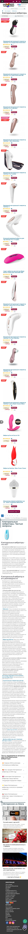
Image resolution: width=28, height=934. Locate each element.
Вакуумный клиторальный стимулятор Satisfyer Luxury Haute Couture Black (14, 403)
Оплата (7, 889)
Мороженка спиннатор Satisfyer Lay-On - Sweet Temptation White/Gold (14, 501)
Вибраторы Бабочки (8, 639)
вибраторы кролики (12, 729)
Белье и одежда (10, 911)
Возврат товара (9, 898)
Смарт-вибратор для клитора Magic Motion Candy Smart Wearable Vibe (13, 271)
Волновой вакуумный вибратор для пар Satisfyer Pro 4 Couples (13, 239)
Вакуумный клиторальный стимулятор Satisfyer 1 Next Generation (14, 140)
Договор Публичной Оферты (13, 893)
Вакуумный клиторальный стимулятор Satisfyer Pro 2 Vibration (14, 107)
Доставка (8, 887)
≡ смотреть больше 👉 (14, 877)
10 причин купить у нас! (11, 892)
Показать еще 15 (14, 511)
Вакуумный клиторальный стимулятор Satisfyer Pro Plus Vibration (14, 337)
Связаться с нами (10, 896)
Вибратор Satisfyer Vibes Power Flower (14, 468)
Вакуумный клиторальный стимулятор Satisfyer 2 (14, 206)
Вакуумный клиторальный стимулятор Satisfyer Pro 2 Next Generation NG (14, 74)
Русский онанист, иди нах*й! (11, 822)
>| (17, 515)
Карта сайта (9, 899)
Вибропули (5, 609)
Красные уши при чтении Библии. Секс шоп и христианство (14, 869)
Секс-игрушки (9, 907)
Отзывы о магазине (10, 895)
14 (8, 44)
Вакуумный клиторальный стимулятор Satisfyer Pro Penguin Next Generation (14, 42)
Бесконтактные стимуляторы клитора (13, 680)
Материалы (8, 916)
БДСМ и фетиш (9, 910)
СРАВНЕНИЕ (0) (19, 16)
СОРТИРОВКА (5, 16)
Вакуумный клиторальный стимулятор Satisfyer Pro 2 (14, 370)
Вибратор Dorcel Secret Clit (11, 435)
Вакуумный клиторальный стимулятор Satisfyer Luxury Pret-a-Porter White (14, 304)
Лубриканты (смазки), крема (13, 908)
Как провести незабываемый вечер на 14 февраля (14, 845)
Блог (7, 917)
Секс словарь (9, 884)
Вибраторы (14, 11)
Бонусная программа (11, 920)
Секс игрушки (7, 11)
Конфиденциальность (11, 890)
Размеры (8, 914)
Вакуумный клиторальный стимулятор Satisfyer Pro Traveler (14, 173)
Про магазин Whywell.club (12, 886)
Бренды (7, 913)
